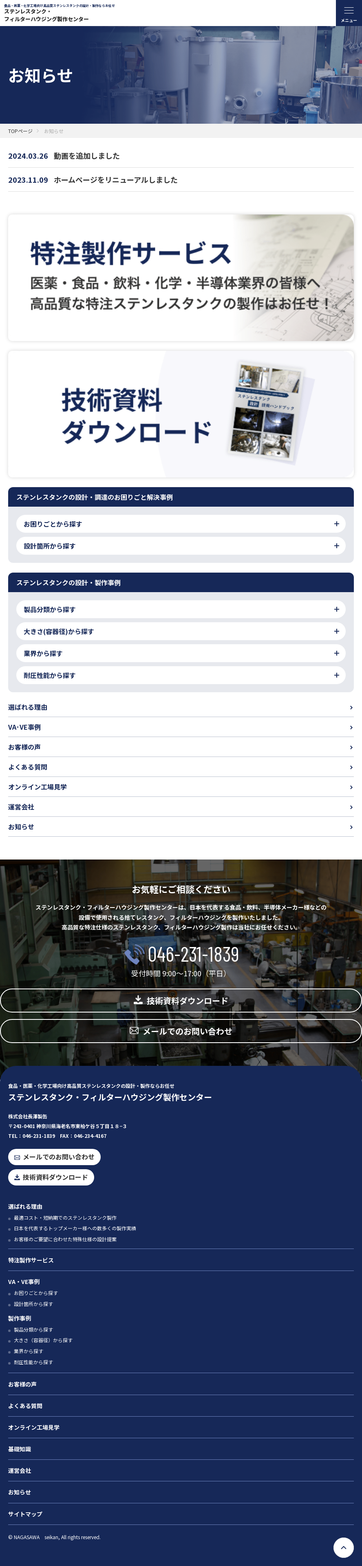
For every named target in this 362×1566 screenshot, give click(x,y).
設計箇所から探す (33, 1303)
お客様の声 (24, 747)
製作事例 (19, 1318)
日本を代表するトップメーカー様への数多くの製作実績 (75, 1228)
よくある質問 (27, 767)
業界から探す (28, 1350)
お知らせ (21, 826)
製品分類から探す (33, 1329)
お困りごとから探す (36, 1292)
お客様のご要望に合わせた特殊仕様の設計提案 (65, 1239)
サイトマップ (25, 1514)
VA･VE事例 (24, 727)
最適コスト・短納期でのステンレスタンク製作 (65, 1217)
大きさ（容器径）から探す (43, 1339)
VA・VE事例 (24, 1281)
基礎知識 (19, 1449)
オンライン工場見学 (37, 787)
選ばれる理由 (27, 707)
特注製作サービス (31, 1260)
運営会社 (21, 806)
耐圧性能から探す (33, 1361)
